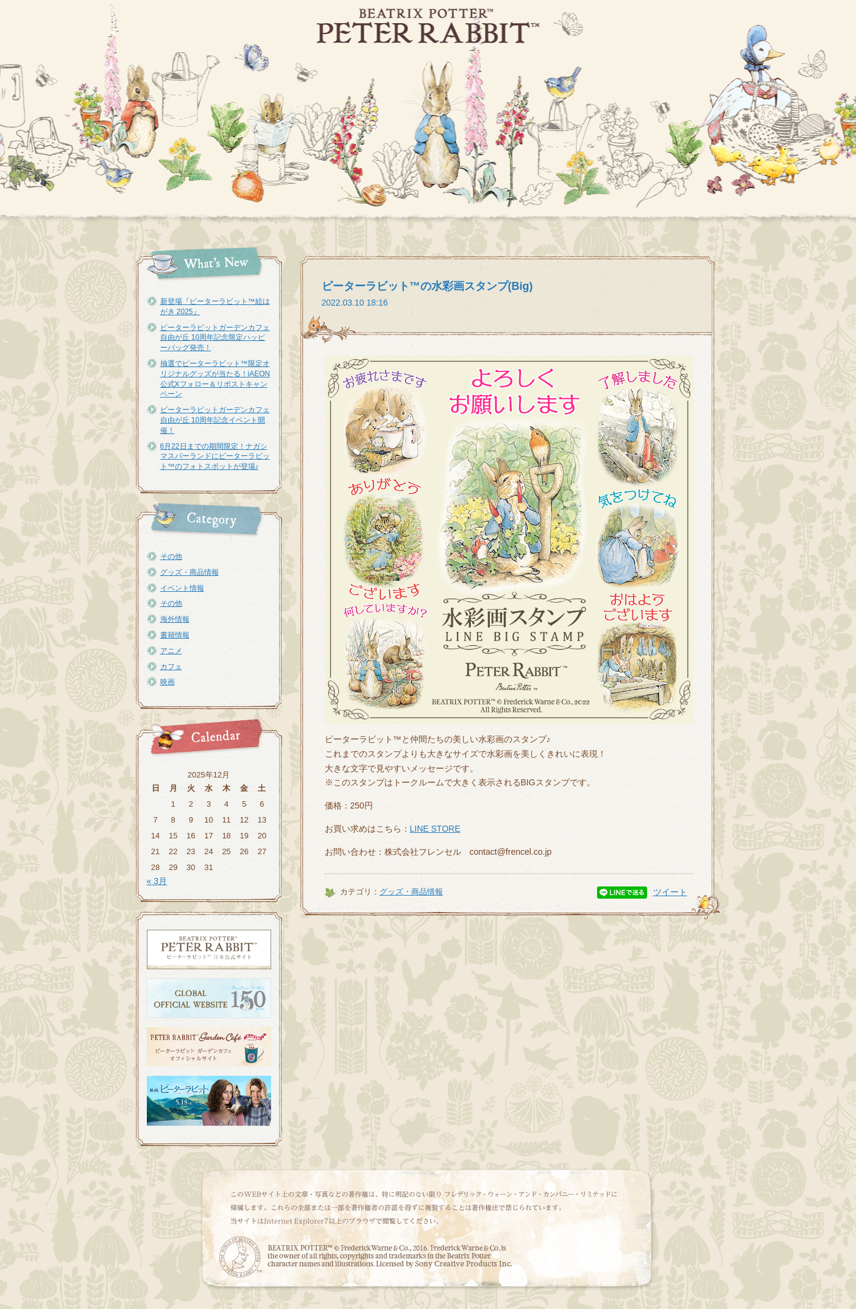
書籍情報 (174, 635)
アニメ (171, 651)
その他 (171, 556)
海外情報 (174, 619)
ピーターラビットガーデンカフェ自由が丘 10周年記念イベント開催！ (215, 420)
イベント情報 (182, 588)
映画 (167, 682)
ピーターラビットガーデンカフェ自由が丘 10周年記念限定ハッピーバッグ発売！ (215, 338)
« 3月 (157, 881)
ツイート (670, 892)
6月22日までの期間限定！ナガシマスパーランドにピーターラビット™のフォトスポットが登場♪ (215, 456)
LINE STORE (435, 828)
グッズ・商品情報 (189, 572)
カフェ (171, 666)
